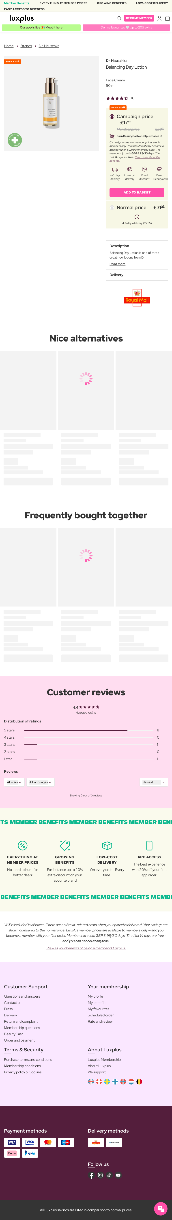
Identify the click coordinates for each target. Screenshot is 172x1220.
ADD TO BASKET (137, 192)
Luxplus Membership (104, 1059)
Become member (139, 18)
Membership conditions (22, 1065)
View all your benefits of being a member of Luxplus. (86, 948)
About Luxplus (99, 1065)
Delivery (10, 1015)
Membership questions (22, 1027)
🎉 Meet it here (41, 27)
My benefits (97, 1002)
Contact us (12, 1002)
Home (9, 45)
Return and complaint (21, 1021)
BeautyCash (14, 1034)
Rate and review (100, 1021)
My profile (95, 996)
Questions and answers (22, 996)
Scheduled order (101, 1015)
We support (97, 1072)
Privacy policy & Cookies (22, 1072)
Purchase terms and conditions (28, 1059)
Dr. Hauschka (49, 45)
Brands (26, 45)
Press (8, 1009)
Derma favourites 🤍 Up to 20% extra (126, 27)
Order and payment (19, 1040)
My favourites (98, 1009)
